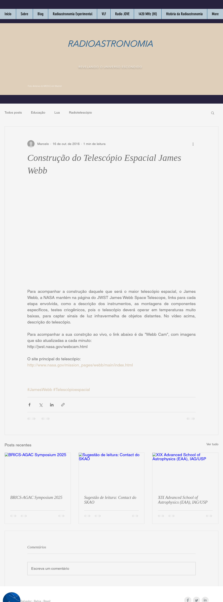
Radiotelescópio (80, 112)
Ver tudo (212, 444)
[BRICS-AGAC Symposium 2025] (38, 471)
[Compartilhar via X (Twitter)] (40, 405)
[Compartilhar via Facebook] (29, 405)
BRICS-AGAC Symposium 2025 (36, 497)
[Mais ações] (193, 144)
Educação (38, 112)
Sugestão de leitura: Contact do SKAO (110, 500)
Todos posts (13, 112)
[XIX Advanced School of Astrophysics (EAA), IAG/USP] (185, 471)
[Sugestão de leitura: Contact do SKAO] (111, 471)
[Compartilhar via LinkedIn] (52, 405)
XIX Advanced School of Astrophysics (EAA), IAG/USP (183, 500)
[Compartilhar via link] (63, 405)
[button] (212, 112)
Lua (57, 112)
